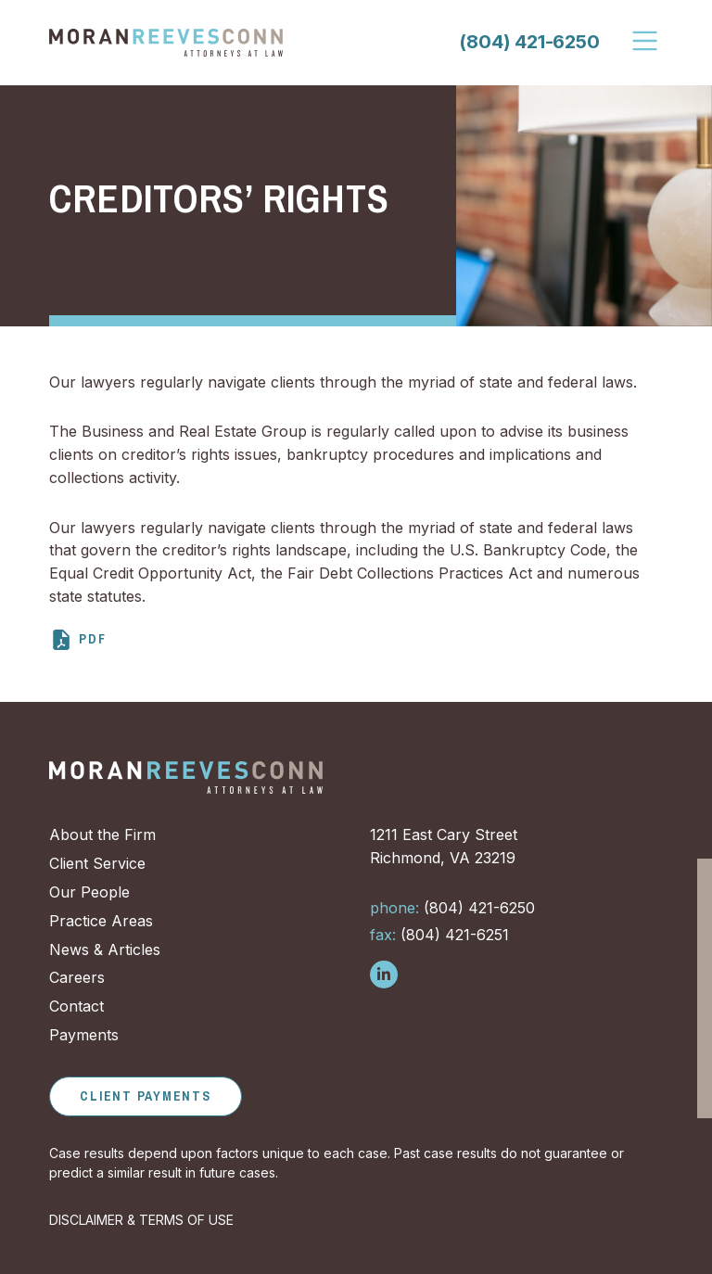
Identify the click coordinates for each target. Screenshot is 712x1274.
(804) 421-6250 (529, 42)
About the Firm (102, 834)
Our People (89, 892)
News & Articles (104, 949)
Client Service (97, 863)
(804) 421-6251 (439, 934)
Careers (77, 977)
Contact (76, 1006)
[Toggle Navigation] (646, 41)
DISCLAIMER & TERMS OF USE (141, 1220)
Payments (84, 1035)
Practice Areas (101, 920)
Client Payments (145, 1096)
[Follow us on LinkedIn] (384, 974)
